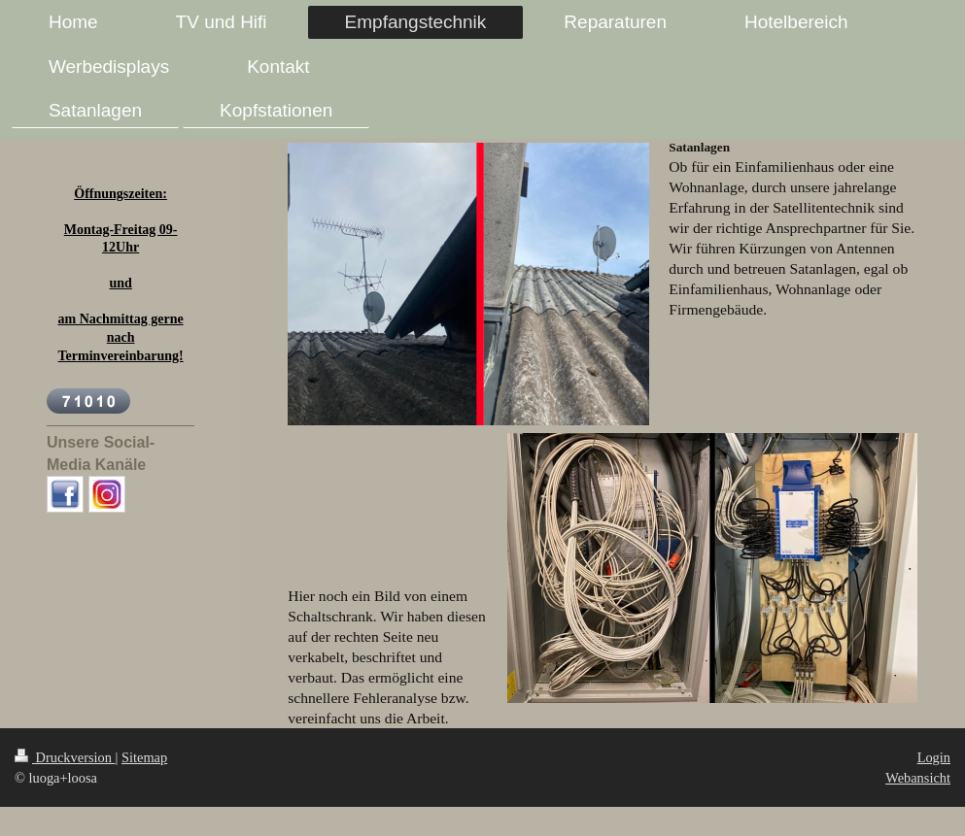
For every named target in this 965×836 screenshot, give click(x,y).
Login (933, 757)
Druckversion (65, 757)
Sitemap (144, 757)
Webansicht (917, 778)
